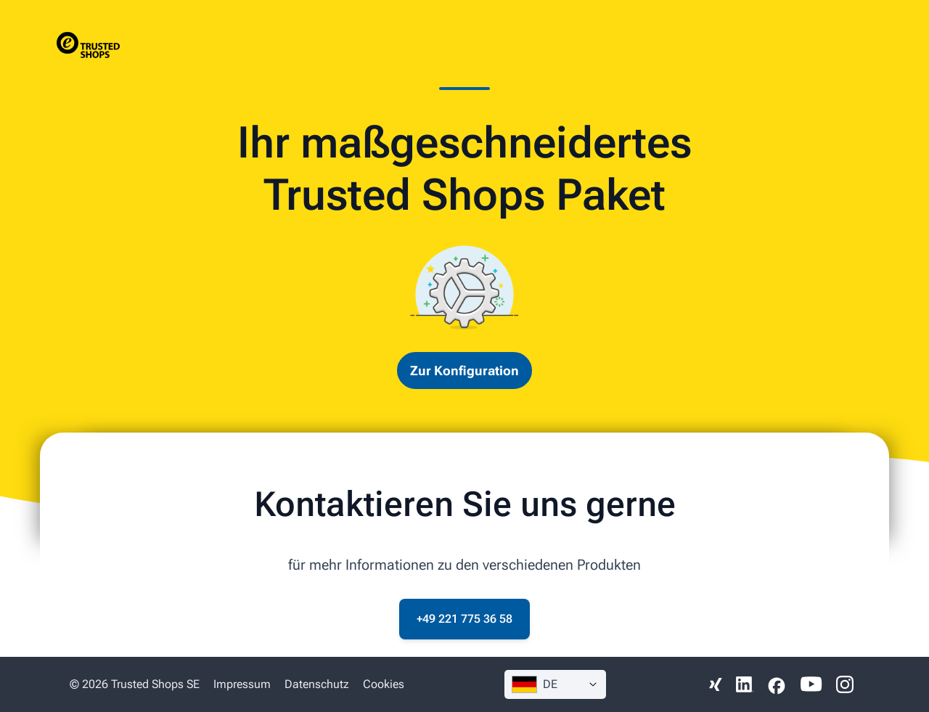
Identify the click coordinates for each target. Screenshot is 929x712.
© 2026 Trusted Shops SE (135, 684)
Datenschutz (317, 684)
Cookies (383, 684)
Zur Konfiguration (464, 370)
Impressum (242, 684)
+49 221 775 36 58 (464, 619)
